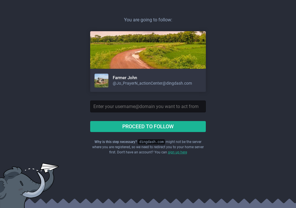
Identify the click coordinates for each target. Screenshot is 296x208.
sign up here (177, 152)
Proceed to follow (148, 126)
